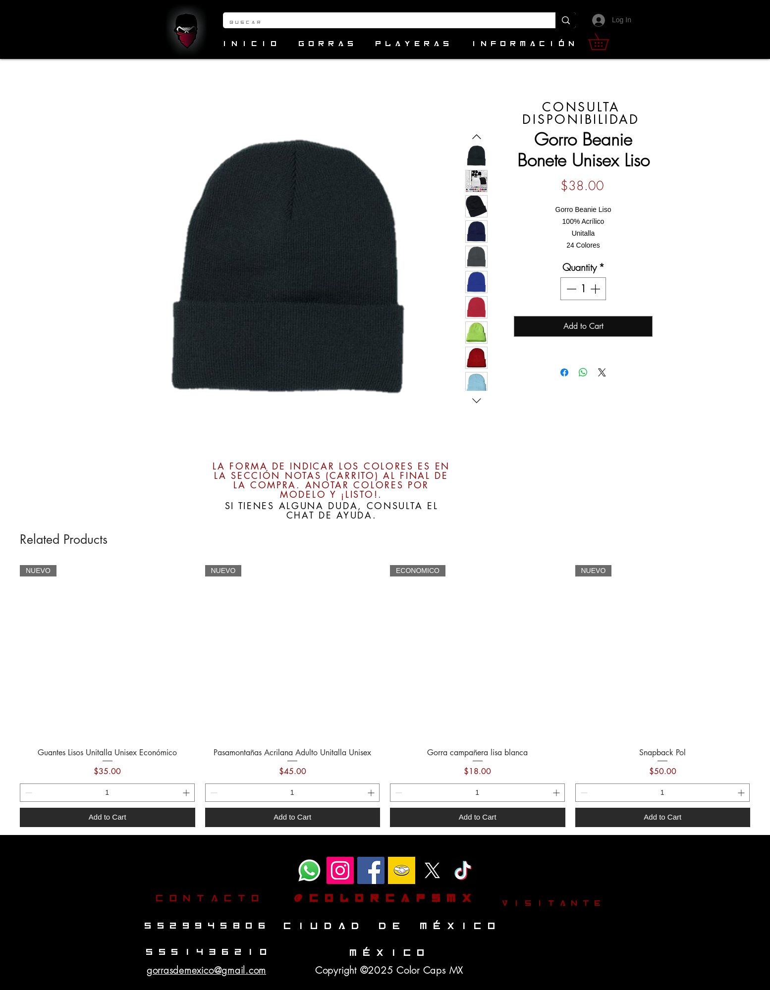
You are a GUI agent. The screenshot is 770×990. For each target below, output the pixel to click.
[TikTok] (463, 870)
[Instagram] (340, 870)
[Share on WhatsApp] (583, 372)
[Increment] (596, 289)
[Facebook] (371, 870)
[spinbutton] (583, 289)
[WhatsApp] (309, 870)
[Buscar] (382, 22)
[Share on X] (602, 372)
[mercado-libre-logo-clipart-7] (401, 870)
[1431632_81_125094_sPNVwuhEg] (432, 870)
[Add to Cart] (107, 817)
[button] (606, 41)
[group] (385, 696)
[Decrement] (570, 289)
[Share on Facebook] (564, 372)
